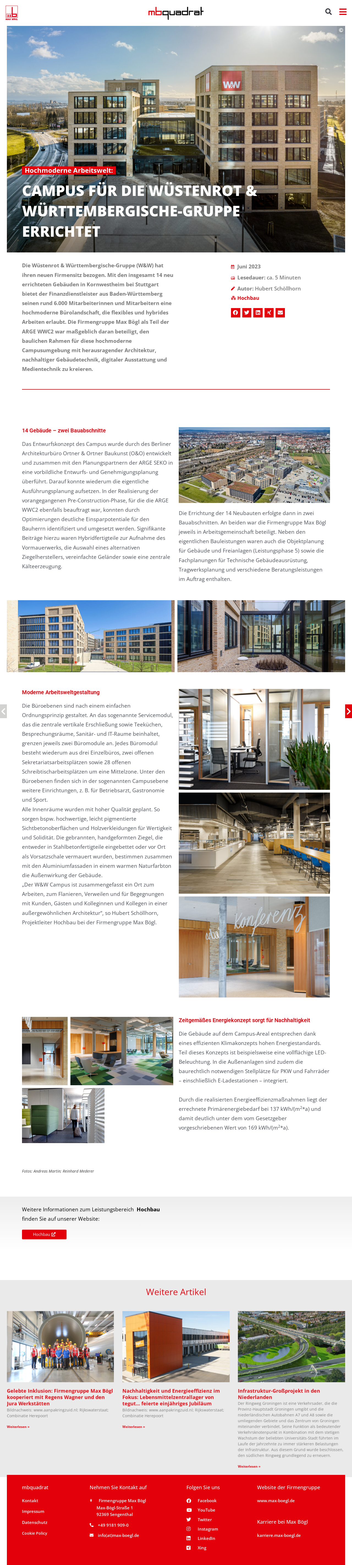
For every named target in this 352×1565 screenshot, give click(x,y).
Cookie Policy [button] (34, 1533)
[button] (328, 11)
